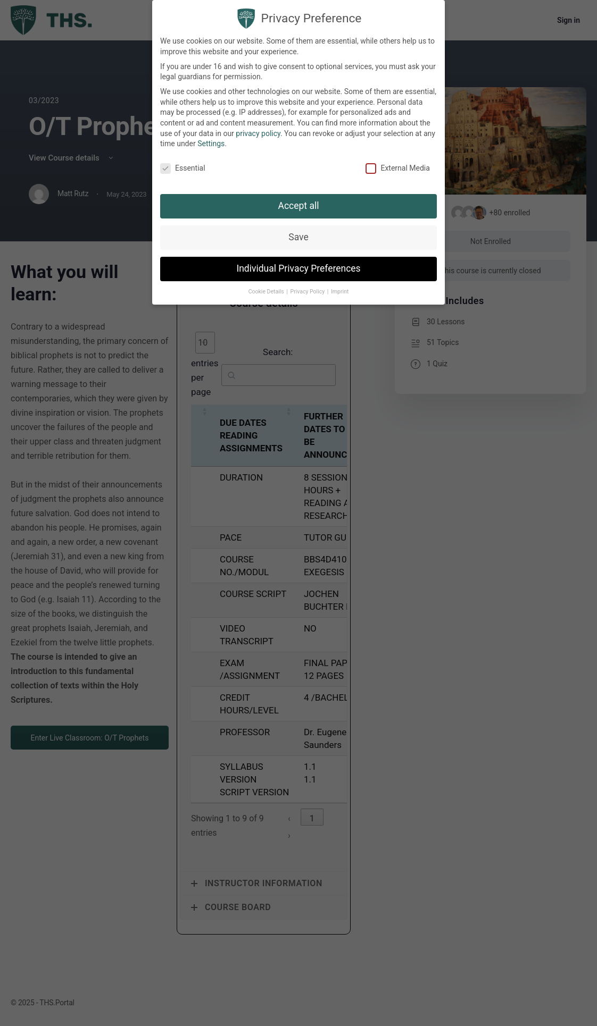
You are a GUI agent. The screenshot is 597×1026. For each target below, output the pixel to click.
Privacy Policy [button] (308, 291)
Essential (182, 168)
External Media (397, 168)
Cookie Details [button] (267, 291)
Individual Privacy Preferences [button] (298, 268)
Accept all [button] (298, 205)
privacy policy (258, 133)
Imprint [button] (340, 291)
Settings (211, 143)
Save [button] (298, 237)
